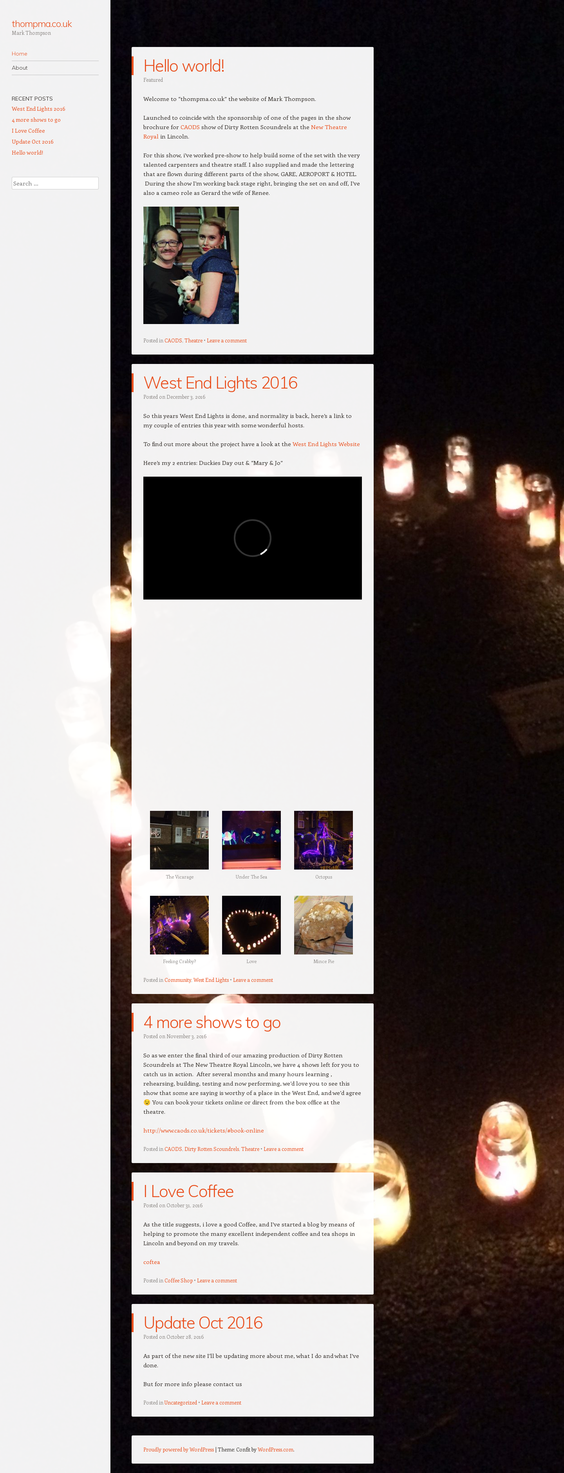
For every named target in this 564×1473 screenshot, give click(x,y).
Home (19, 53)
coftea (151, 1262)
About (19, 67)
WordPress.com (275, 1449)
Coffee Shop (178, 1280)
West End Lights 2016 (220, 382)
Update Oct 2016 (203, 1322)
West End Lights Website (326, 444)
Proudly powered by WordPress (178, 1449)
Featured (153, 79)
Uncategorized (180, 1402)
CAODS (191, 127)
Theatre (193, 340)
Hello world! (183, 65)
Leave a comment (227, 340)
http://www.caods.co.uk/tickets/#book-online (203, 1130)
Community (177, 979)
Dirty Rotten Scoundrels (211, 1148)
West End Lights (211, 979)
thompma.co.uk (42, 23)
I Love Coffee (188, 1191)
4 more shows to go (212, 1022)
